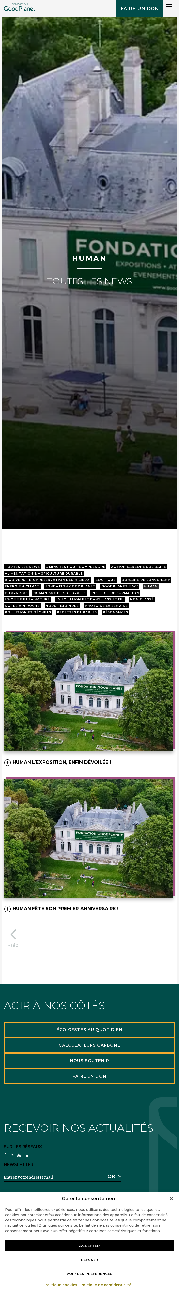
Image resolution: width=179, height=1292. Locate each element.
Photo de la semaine (106, 606)
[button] (171, 1198)
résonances (115, 612)
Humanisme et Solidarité (59, 593)
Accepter (89, 1246)
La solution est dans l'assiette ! (90, 599)
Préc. (13, 936)
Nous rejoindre (62, 606)
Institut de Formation (115, 593)
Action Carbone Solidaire (138, 567)
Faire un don (140, 8)
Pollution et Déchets (28, 612)
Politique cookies (61, 1285)
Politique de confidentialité (106, 1285)
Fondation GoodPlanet (70, 586)
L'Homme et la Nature (27, 599)
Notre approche (22, 606)
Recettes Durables (77, 612)
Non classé (142, 599)
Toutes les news (22, 567)
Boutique (105, 580)
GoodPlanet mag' (119, 586)
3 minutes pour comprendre (75, 567)
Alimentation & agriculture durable (44, 573)
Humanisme (16, 593)
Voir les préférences (90, 1274)
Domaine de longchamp (146, 580)
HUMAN (151, 586)
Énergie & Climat (22, 586)
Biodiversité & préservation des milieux (47, 580)
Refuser (89, 1260)
